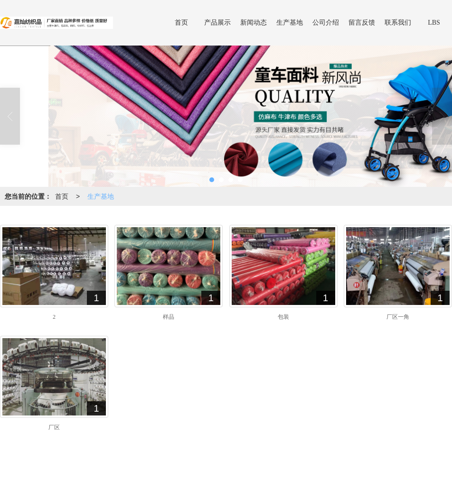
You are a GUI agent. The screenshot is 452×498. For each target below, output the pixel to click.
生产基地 (289, 22)
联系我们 (398, 22)
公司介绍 (325, 22)
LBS (434, 22)
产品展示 (217, 22)
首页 (181, 22)
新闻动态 (253, 22)
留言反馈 (361, 22)
